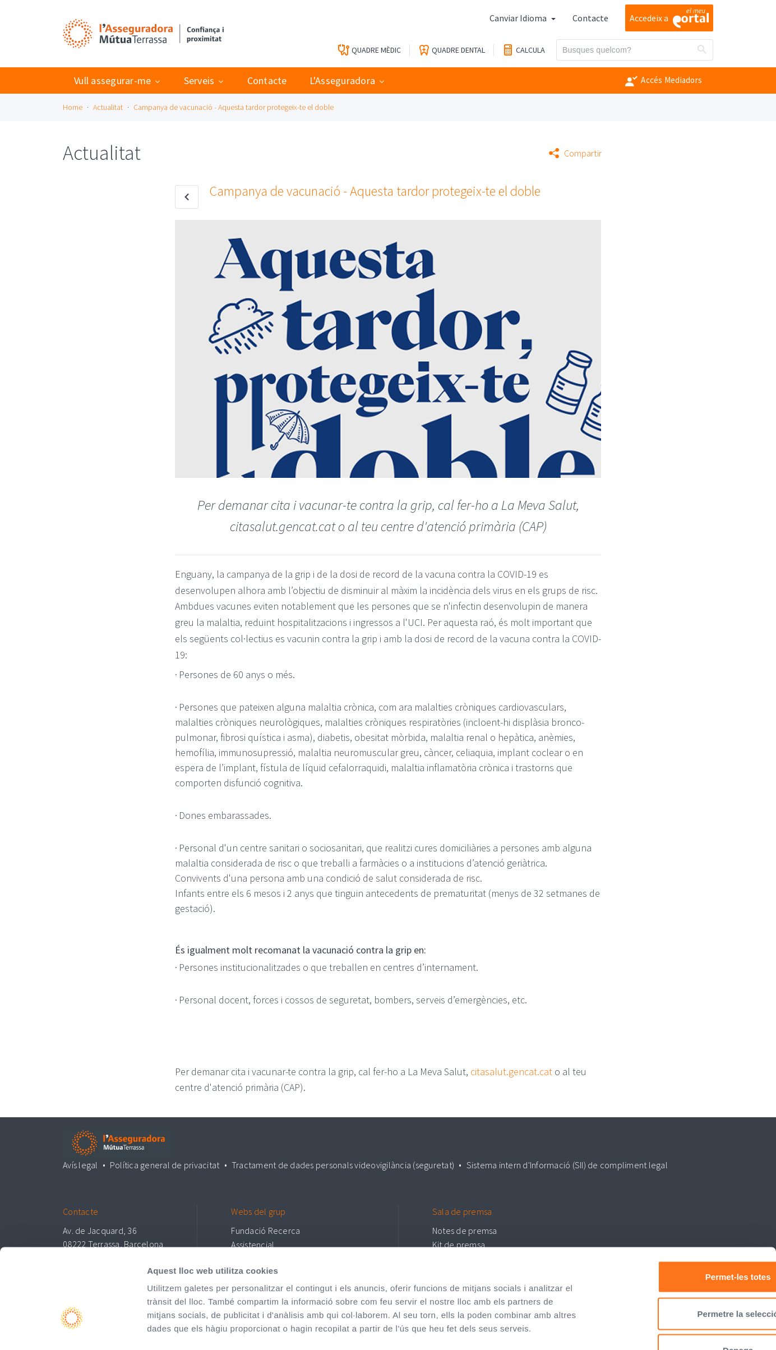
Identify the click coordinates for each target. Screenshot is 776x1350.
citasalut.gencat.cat (511, 1071)
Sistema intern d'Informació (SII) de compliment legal (566, 1164)
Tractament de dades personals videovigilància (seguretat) (343, 1164)
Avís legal (80, 1164)
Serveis (199, 80)
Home (72, 107)
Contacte (590, 18)
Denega (682, 1276)
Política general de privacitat (165, 1164)
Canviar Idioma (518, 18)
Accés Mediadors (663, 81)
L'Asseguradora (343, 80)
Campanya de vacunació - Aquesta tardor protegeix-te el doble (233, 107)
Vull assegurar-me (112, 80)
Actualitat (108, 107)
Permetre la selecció (682, 1240)
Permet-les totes (682, 1203)
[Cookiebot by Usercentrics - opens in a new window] (73, 1328)
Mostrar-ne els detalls (645, 1328)
